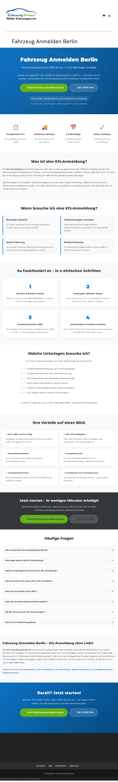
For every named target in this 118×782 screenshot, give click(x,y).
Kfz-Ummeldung (45, 670)
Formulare (40, 767)
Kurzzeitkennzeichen (102, 670)
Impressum (74, 767)
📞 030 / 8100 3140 (84, 88)
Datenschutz (60, 767)
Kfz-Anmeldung (28, 670)
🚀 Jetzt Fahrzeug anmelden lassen (43, 88)
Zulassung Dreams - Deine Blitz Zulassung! (20, 780)
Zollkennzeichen (11, 673)
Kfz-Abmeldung (63, 670)
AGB (50, 767)
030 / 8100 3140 (35, 299)
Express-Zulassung (81, 670)
